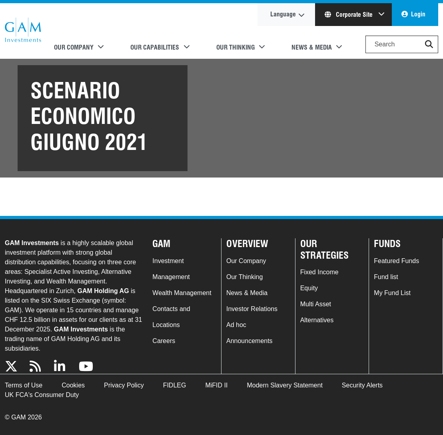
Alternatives (317, 320)
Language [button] (283, 14)
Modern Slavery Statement (284, 385)
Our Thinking (244, 276)
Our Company (246, 260)
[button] (429, 44)
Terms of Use (23, 385)
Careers (163, 340)
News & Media (246, 292)
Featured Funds (396, 260)
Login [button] (418, 14)
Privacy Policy (124, 385)
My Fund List (392, 292)
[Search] (401, 44)
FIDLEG (174, 385)
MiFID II (216, 385)
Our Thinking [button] (235, 47)
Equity (309, 288)
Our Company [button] (74, 47)
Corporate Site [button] (349, 14)
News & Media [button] (311, 47)
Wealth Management (181, 292)
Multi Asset (315, 304)
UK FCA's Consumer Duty (42, 394)
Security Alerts (362, 385)
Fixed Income (319, 272)
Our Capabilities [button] (154, 47)
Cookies (73, 385)
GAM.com (23, 31)
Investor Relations (251, 308)
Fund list (386, 276)
